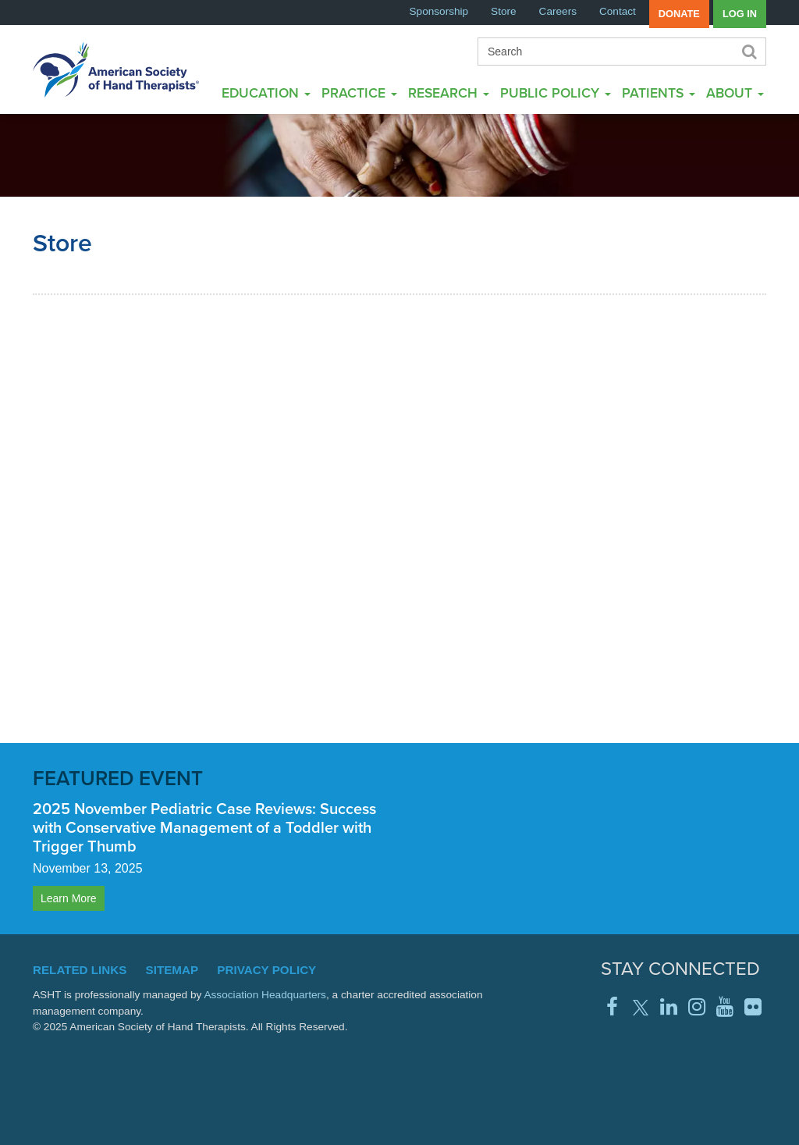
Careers (558, 11)
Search (748, 51)
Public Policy (555, 93)
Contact (617, 11)
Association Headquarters (265, 995)
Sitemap (172, 969)
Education (266, 93)
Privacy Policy (266, 969)
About (735, 93)
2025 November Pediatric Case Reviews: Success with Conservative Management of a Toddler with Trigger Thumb (204, 827)
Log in (740, 14)
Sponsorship (439, 11)
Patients (658, 93)
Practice (359, 93)
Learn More (69, 898)
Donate (679, 14)
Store (504, 11)
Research (448, 93)
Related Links (79, 969)
